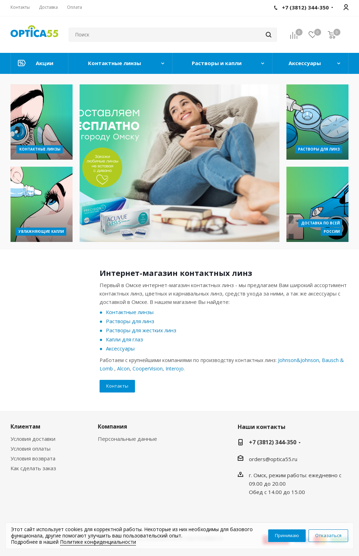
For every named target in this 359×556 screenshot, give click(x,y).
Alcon (123, 368)
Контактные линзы (130, 311)
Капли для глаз (124, 339)
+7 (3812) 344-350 (272, 442)
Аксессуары (120, 348)
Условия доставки (33, 438)
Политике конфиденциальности (98, 541)
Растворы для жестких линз (141, 330)
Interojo (174, 368)
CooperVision (148, 368)
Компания (112, 426)
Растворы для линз (130, 321)
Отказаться (328, 535)
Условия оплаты (30, 448)
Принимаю (287, 535)
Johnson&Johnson (298, 360)
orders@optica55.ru (273, 459)
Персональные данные (127, 438)
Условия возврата (33, 458)
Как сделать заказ (33, 468)
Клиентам (25, 426)
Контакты (117, 386)
